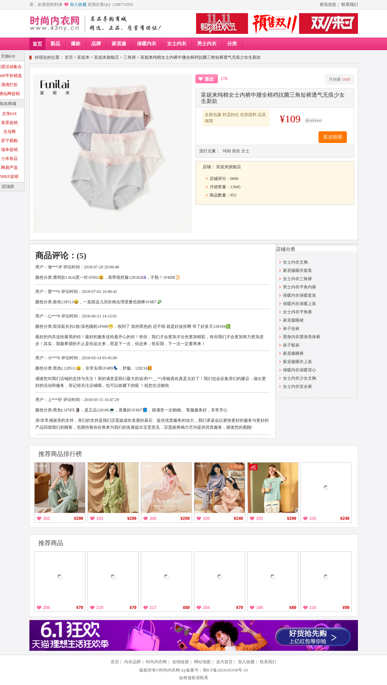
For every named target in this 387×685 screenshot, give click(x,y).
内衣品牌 (132, 661)
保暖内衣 (146, 43)
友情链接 (180, 661)
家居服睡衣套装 (297, 270)
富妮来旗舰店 (106, 57)
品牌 (96, 43)
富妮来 (83, 57)
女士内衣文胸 (295, 262)
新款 (236, 151)
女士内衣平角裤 (297, 312)
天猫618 (8, 56)
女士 (245, 151)
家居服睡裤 (293, 353)
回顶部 (8, 186)
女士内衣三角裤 (297, 278)
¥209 (185, 518)
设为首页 (224, 661)
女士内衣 (176, 43)
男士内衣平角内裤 (299, 287)
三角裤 (129, 57)
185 (259, 607)
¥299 (78, 518)
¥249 (238, 518)
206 (46, 607)
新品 (55, 43)
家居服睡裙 (293, 320)
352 (46, 518)
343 (99, 518)
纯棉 (227, 151)
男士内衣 (206, 43)
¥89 (186, 607)
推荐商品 (50, 543)
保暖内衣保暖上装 (299, 303)
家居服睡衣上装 (297, 361)
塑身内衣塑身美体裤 (301, 336)
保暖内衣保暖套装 (299, 295)
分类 (232, 43)
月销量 (339, 79)
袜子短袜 (291, 328)
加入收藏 (78, 4)
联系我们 (349, 4)
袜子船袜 (291, 345)
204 (206, 607)
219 (99, 607)
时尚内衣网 (156, 661)
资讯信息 (328, 4)
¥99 (345, 607)
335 (259, 518)
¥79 (79, 607)
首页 (37, 44)
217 (153, 607)
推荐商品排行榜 (60, 453)
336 (206, 518)
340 (153, 518)
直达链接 (332, 137)
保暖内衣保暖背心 (299, 370)
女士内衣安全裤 (297, 386)
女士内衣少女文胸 (299, 378)
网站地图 (202, 661)
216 (313, 607)
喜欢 (209, 79)
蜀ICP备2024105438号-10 (225, 670)
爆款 (76, 43)
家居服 (119, 43)
